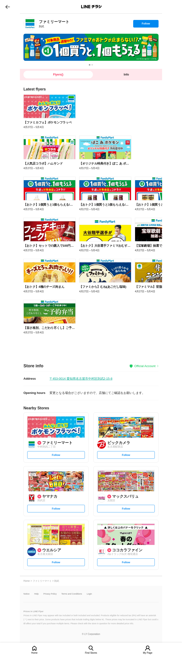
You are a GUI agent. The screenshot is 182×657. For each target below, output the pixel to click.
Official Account (144, 366)
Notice (26, 594)
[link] (29, 23)
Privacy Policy (50, 594)
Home (34, 653)
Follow (145, 25)
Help (36, 594)
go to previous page (7, 6)
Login (89, 594)
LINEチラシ (91, 6)
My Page (147, 653)
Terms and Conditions (71, 594)
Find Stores (91, 653)
